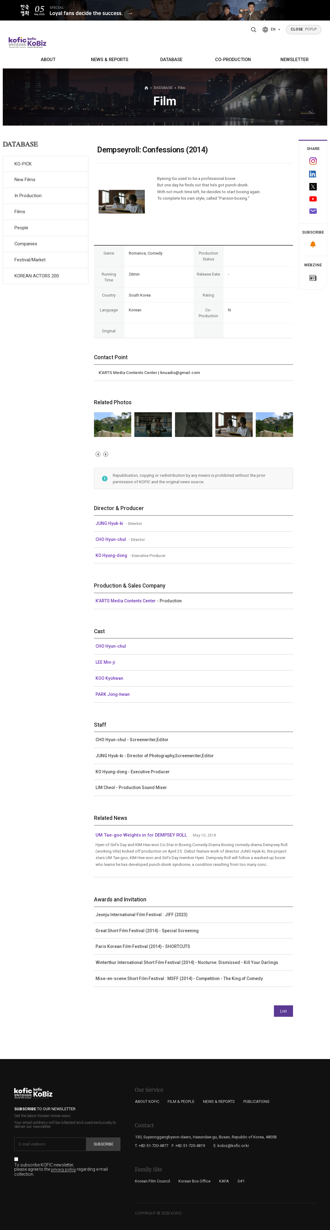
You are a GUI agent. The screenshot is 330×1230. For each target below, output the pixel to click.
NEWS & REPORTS (109, 59)
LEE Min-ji (105, 662)
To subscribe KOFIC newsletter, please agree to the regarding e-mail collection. (61, 1169)
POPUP (304, 29)
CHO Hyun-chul (111, 539)
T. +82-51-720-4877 (151, 1145)
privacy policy (63, 1169)
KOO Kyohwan (109, 678)
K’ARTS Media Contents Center (126, 600)
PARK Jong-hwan (113, 694)
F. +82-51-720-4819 (188, 1145)
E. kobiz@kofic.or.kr (231, 1145)
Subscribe (103, 1144)
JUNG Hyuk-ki (110, 523)
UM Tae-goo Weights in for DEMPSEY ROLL (141, 835)
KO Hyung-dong (112, 555)
